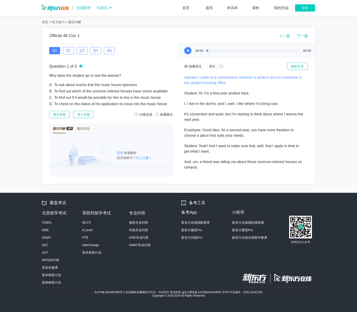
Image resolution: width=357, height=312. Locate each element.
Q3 (81, 50)
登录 (120, 153)
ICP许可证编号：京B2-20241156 (242, 292)
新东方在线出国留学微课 (249, 237)
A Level (87, 230)
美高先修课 (50, 267)
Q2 (68, 50)
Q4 (95, 50)
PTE (85, 237)
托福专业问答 (138, 230)
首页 (45, 22)
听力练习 (58, 22)
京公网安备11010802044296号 (202, 292)
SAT (45, 245)
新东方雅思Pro (191, 230)
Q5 (109, 50)
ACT (45, 252)
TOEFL (47, 222)
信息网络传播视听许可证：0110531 (148, 292)
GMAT (46, 237)
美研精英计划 (51, 282)
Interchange (90, 245)
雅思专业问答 (138, 222)
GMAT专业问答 (140, 245)
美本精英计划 (51, 275)
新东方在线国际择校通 (248, 222)
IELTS (86, 222)
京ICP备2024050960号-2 (110, 292)
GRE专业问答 (139, 237)
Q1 (54, 50)
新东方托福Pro (191, 237)
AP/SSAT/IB (50, 260)
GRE (45, 230)
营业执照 (175, 292)
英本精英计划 (91, 252)
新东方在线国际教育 (195, 222)
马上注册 (142, 158)
